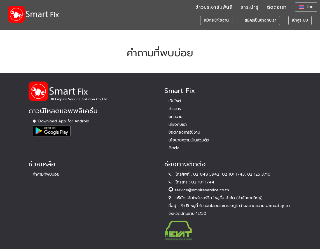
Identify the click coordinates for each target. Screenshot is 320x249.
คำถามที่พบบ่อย (46, 174)
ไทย (306, 9)
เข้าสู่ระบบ (300, 23)
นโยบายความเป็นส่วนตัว (189, 140)
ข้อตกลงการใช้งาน (184, 132)
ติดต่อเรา (277, 9)
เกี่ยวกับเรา (178, 124)
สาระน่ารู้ (249, 9)
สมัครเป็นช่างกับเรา (260, 23)
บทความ (176, 117)
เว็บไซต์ (175, 101)
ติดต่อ (174, 148)
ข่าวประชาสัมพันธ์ (213, 9)
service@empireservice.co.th (199, 190)
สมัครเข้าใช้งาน (216, 23)
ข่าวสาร (175, 109)
